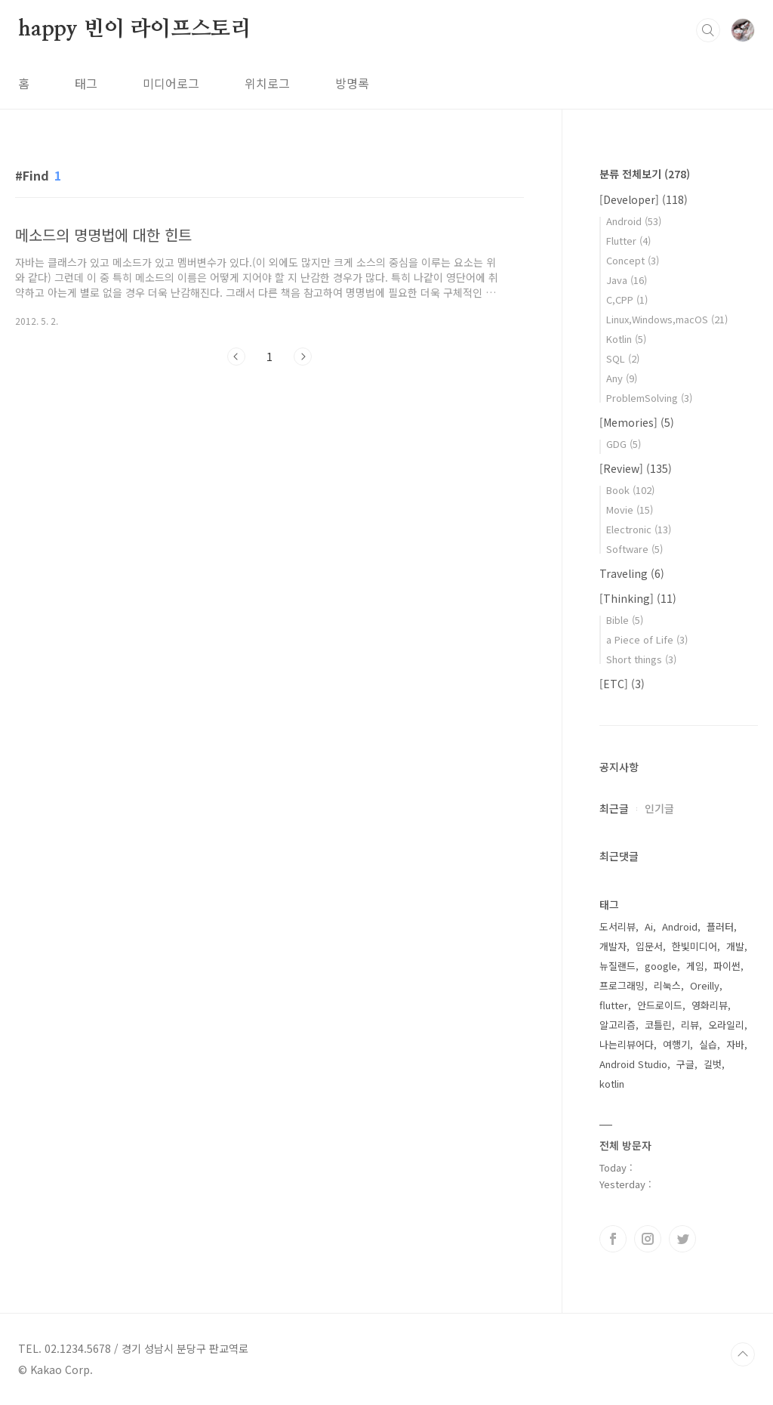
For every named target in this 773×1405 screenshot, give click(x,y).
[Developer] (643, 199)
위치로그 (267, 83)
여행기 (676, 1044)
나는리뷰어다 (626, 1044)
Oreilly (704, 985)
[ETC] (622, 683)
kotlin (611, 1083)
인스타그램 (647, 1238)
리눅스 (667, 985)
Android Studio (633, 1064)
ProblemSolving (649, 398)
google (661, 966)
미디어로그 (171, 83)
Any (621, 378)
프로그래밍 (622, 985)
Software (634, 549)
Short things (641, 659)
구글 (685, 1064)
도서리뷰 (617, 926)
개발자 (613, 946)
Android (633, 221)
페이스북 (613, 1238)
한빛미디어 (694, 946)
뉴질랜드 (617, 966)
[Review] (635, 468)
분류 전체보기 (644, 173)
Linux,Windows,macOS (667, 319)
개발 (735, 946)
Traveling (631, 573)
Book (630, 490)
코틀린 (658, 1024)
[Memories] (636, 422)
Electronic (638, 529)
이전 (236, 356)
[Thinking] (637, 598)
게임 (695, 966)
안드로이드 (659, 1005)
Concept (632, 260)
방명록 (352, 83)
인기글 (659, 808)
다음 (303, 356)
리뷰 (690, 1024)
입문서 (649, 946)
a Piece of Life (647, 639)
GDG (623, 444)
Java (626, 280)
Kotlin (626, 339)
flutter (613, 1005)
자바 (735, 1044)
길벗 (713, 1064)
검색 (708, 30)
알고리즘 (617, 1024)
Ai (649, 926)
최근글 (614, 808)
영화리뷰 (709, 1005)
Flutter (628, 240)
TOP (743, 1354)
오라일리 (726, 1024)
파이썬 (727, 966)
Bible (624, 620)
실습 (708, 1044)
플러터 (720, 926)
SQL (622, 358)
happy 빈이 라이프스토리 (134, 29)
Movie (629, 509)
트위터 (682, 1238)
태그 (86, 83)
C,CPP (627, 299)
